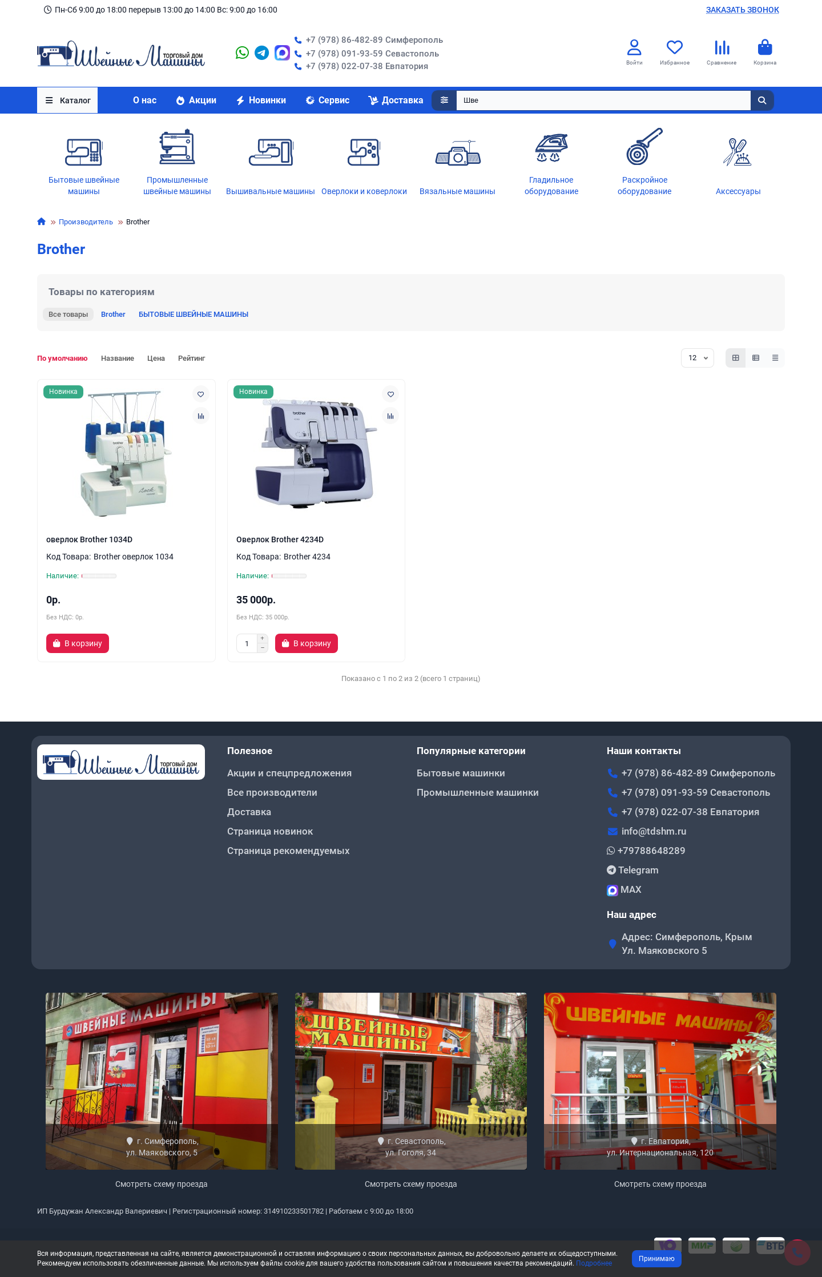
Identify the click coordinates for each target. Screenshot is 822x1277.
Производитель (86, 221)
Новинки (260, 100)
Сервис (326, 100)
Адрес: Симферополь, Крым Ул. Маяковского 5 (687, 943)
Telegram (633, 870)
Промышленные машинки (478, 792)
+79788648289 (646, 850)
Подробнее (594, 1263)
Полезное (249, 750)
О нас (144, 100)
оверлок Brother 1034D (89, 539)
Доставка (396, 100)
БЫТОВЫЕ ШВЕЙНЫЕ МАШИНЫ (193, 314)
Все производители (272, 792)
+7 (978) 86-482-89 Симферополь (366, 40)
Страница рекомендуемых (288, 850)
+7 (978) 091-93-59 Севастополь (364, 53)
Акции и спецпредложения (289, 773)
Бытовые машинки (461, 773)
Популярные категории (471, 750)
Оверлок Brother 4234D (280, 539)
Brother (113, 314)
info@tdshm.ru (654, 831)
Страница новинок (270, 831)
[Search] (615, 100)
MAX (624, 890)
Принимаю (657, 1259)
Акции (195, 100)
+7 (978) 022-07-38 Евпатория (359, 66)
